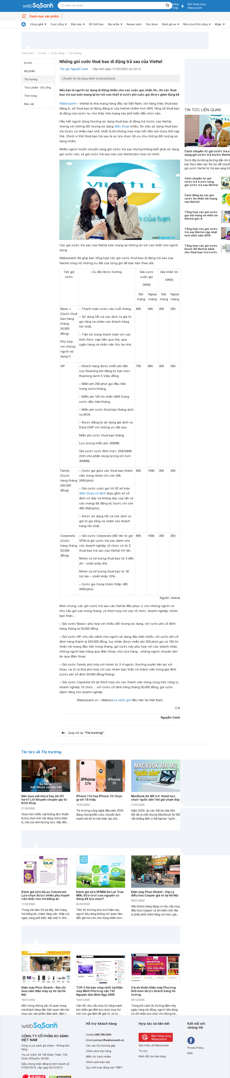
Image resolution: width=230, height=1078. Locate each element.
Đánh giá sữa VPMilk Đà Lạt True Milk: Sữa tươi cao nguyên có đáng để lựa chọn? (100, 895)
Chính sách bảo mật (98, 1062)
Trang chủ (27, 53)
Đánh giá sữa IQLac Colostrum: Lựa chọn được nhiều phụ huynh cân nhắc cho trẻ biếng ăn (45, 895)
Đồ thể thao (96, 24)
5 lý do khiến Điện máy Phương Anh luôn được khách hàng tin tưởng (153, 991)
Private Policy (195, 1047)
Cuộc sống (57, 24)
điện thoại (121, 126)
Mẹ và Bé (113, 24)
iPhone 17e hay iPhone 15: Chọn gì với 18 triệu (99, 797)
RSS (190, 1053)
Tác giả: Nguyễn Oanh (73, 69)
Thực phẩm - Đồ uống (37, 87)
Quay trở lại (85, 733)
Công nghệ (36, 24)
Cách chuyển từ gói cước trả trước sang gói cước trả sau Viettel (201, 181)
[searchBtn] (167, 5)
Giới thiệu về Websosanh (154, 1045)
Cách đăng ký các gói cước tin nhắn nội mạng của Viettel (200, 198)
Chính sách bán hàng (98, 1051)
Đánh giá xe (169, 24)
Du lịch (28, 62)
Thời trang (30, 95)
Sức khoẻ (152, 24)
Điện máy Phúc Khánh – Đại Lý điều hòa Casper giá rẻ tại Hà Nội (154, 893)
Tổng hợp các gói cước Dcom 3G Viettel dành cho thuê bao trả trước (200, 249)
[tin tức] (23, 24)
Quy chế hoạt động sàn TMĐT (104, 1067)
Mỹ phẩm (29, 71)
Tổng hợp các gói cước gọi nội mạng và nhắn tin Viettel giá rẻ (201, 215)
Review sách (134, 24)
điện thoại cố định (92, 493)
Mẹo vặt (29, 104)
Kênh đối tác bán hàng (152, 1056)
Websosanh (67, 103)
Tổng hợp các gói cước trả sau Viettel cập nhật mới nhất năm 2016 (200, 232)
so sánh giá (122, 700)
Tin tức (42, 53)
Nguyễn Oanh (170, 717)
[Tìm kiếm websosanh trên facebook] (191, 1040)
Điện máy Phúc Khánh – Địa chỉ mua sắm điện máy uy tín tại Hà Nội (43, 991)
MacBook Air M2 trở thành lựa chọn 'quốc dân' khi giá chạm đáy (155, 797)
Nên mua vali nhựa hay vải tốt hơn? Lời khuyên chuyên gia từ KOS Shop (44, 799)
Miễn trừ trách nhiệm (98, 1056)
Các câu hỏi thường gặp (100, 1045)
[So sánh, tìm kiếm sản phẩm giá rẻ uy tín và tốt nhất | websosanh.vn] (37, 6)
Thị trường (74, 53)
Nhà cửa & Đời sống (195, 24)
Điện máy (76, 24)
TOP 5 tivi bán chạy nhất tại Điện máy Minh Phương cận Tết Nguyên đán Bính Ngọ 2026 (99, 991)
